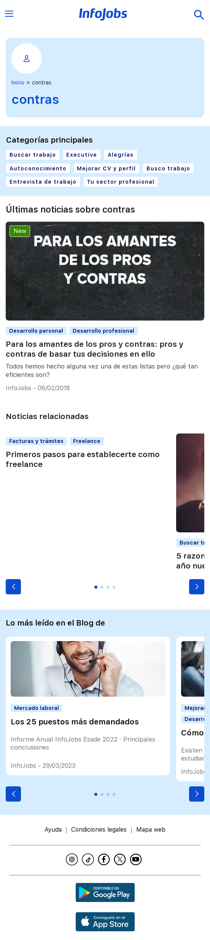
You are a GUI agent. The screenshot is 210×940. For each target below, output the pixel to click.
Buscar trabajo (33, 154)
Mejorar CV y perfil (106, 168)
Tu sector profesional (120, 181)
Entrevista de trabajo (43, 181)
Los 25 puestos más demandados (75, 721)
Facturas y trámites (36, 441)
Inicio (17, 82)
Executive (81, 154)
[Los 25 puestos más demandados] (88, 694)
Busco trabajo (168, 168)
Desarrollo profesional (103, 330)
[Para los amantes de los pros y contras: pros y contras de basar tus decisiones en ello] (105, 318)
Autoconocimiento (38, 168)
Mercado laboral (36, 708)
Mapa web (150, 829)
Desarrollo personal (36, 330)
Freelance (86, 441)
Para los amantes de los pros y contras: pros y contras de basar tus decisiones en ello (94, 349)
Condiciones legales (99, 829)
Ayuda (53, 829)
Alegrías (121, 154)
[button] (13, 586)
